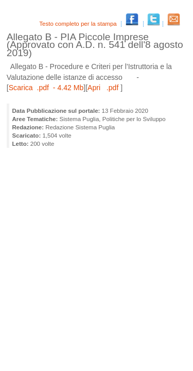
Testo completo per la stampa (78, 24)
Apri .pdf (103, 87)
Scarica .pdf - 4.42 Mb (46, 87)
